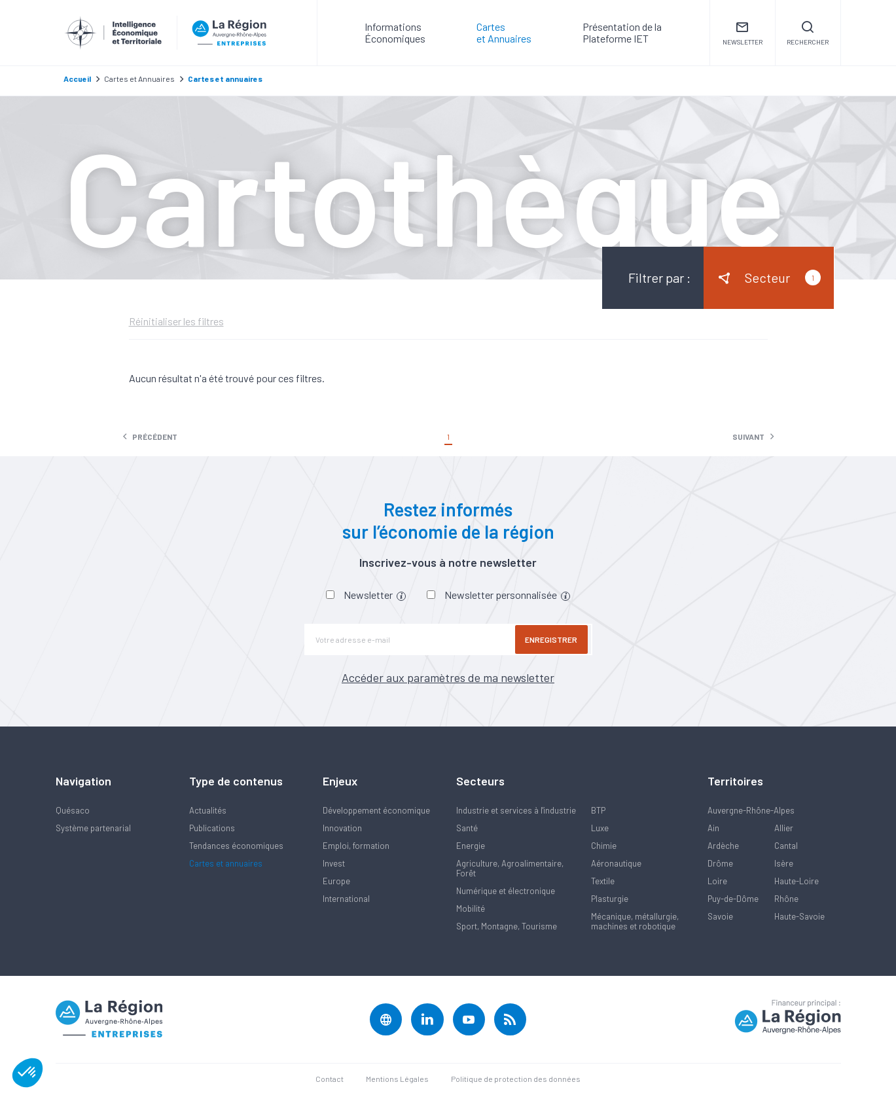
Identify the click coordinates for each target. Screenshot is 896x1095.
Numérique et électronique (505, 891)
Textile (603, 881)
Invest (334, 863)
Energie (470, 845)
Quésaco (73, 810)
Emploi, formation (356, 845)
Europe (336, 881)
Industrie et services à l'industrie (516, 810)
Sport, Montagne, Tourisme (506, 926)
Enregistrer (553, 639)
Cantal (786, 845)
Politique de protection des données (516, 1079)
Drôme (720, 863)
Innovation (342, 828)
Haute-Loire (796, 881)
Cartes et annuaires (225, 863)
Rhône (786, 898)
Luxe (600, 828)
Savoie (720, 916)
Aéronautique (616, 863)
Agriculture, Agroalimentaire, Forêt (510, 868)
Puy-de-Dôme (733, 898)
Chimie (604, 845)
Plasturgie (609, 898)
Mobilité (470, 908)
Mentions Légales (397, 1079)
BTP (598, 810)
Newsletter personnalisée (507, 594)
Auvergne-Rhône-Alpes (751, 810)
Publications (212, 828)
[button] (27, 1072)
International (346, 898)
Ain (713, 828)
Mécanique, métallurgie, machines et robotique (635, 921)
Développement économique (376, 810)
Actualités (207, 810)
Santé (467, 828)
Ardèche (723, 845)
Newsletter (375, 594)
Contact (329, 1079)
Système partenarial (93, 828)
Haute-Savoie (799, 916)
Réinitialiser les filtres (176, 321)
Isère (783, 863)
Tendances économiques (236, 845)
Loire (717, 881)
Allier (783, 828)
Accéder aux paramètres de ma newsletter (448, 677)
